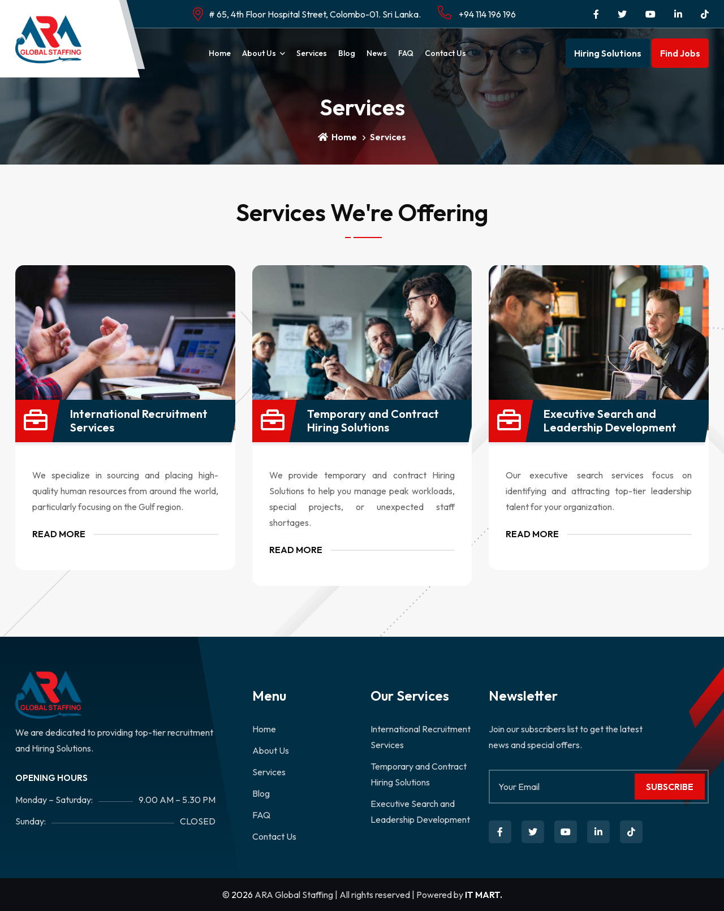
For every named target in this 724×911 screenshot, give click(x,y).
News (377, 53)
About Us (259, 53)
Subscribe (669, 786)
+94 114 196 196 (477, 13)
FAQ (405, 53)
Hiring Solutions (607, 53)
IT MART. (483, 894)
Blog (346, 53)
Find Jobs (680, 53)
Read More (58, 533)
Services (311, 53)
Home (220, 53)
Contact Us (445, 53)
